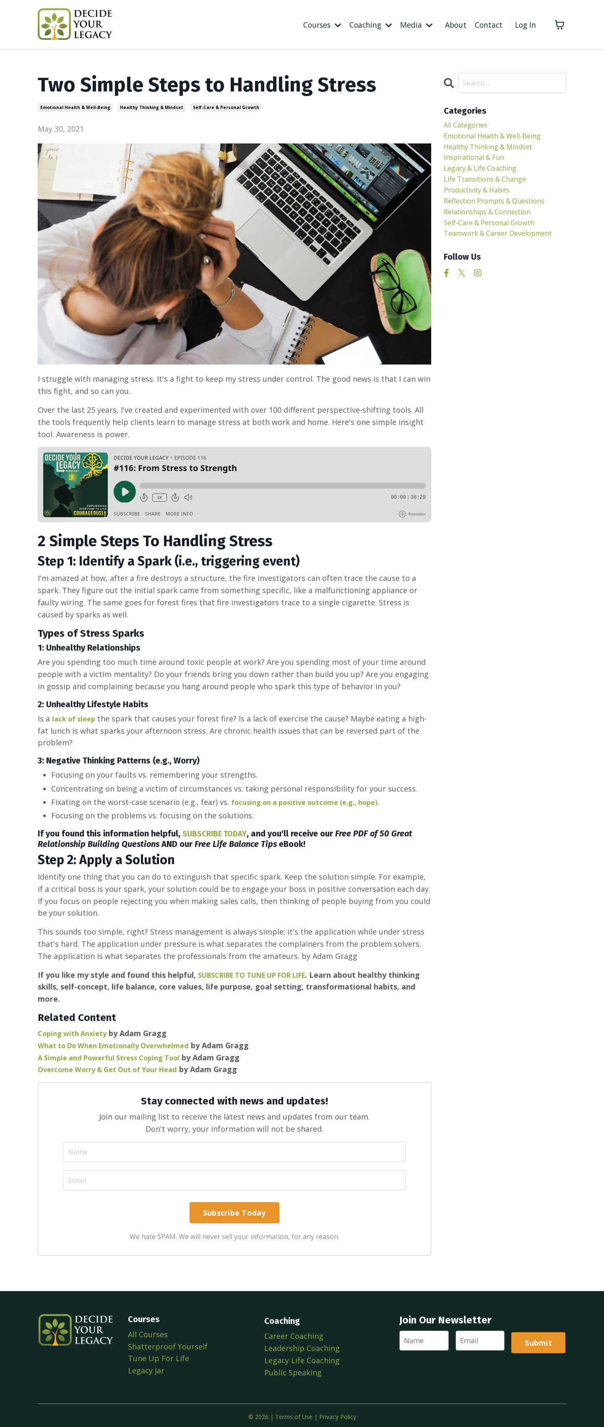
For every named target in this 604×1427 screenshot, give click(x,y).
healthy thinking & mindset (151, 107)
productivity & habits (482, 199)
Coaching (366, 24)
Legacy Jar (146, 1371)
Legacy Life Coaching (301, 1359)
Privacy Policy (337, 1414)
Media (413, 24)
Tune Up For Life (158, 1359)
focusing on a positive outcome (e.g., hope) (313, 802)
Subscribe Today (234, 1213)
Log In (525, 24)
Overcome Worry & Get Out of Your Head (116, 1069)
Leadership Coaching (301, 1347)
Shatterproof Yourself (168, 1347)
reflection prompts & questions (502, 211)
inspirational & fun (478, 162)
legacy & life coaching (485, 174)
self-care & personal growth (226, 107)
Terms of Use (293, 1414)
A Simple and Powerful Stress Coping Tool (116, 1057)
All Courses (148, 1335)
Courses (316, 24)
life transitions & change (490, 187)
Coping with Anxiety (76, 1032)
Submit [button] (539, 1341)
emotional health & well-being (75, 107)
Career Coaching (293, 1335)
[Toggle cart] (559, 24)
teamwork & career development (480, 253)
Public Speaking (292, 1371)
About (453, 24)
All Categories (469, 126)
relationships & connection (494, 223)
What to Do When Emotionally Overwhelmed (122, 1044)
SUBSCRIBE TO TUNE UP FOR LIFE (261, 974)
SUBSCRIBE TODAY (216, 833)
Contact (487, 24)
